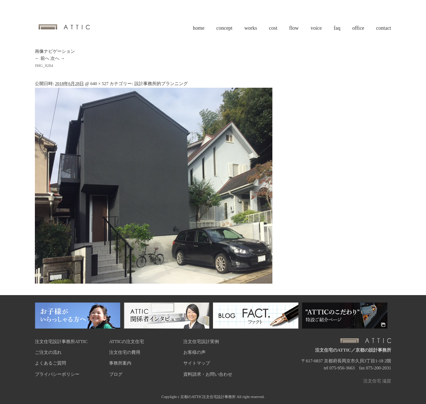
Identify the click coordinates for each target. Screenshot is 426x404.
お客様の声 (194, 352)
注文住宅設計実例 (201, 341)
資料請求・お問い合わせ (207, 374)
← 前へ (42, 58)
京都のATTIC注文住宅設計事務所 (208, 397)
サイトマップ (196, 363)
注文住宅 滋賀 (377, 381)
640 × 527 (99, 83)
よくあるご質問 (50, 363)
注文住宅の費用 (124, 352)
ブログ (115, 374)
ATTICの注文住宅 (126, 341)
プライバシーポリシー (57, 374)
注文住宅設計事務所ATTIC (61, 341)
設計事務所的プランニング (161, 83)
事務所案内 (120, 363)
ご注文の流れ (48, 352)
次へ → (57, 58)
